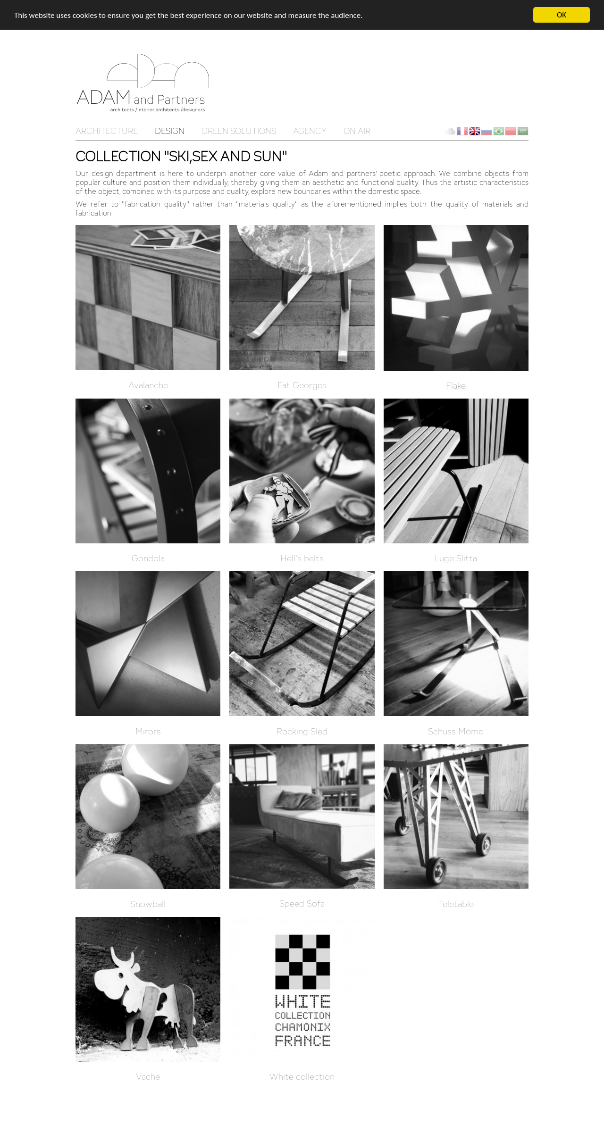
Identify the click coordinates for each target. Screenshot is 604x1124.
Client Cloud (450, 131)
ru (486, 131)
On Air (357, 130)
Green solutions (238, 130)
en (474, 131)
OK (561, 15)
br (498, 131)
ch (510, 131)
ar (522, 131)
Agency (310, 130)
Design (170, 130)
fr (462, 131)
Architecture (107, 130)
